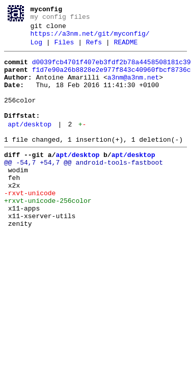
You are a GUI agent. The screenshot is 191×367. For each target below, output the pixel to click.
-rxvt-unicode (30, 223)
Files (64, 48)
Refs (94, 48)
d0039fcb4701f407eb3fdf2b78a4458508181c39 (111, 69)
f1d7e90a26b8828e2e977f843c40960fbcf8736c (111, 79)
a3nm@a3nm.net (133, 88)
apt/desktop (29, 144)
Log (36, 48)
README (126, 48)
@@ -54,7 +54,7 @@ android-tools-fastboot (83, 187)
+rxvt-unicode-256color (48, 233)
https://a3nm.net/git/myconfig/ (90, 38)
